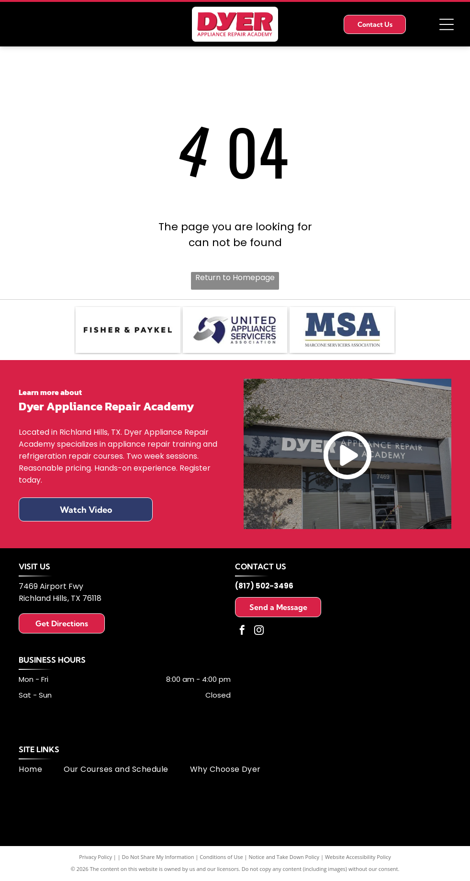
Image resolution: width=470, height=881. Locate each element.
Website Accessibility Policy (358, 858)
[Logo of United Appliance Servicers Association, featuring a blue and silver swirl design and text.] (235, 331)
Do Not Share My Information (158, 858)
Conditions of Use (221, 858)
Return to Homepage (235, 277)
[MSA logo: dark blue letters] (342, 331)
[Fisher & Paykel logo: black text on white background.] (128, 331)
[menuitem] (41, 771)
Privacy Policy (95, 858)
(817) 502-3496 (264, 587)
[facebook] (242, 632)
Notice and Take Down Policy (284, 858)
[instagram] (259, 632)
